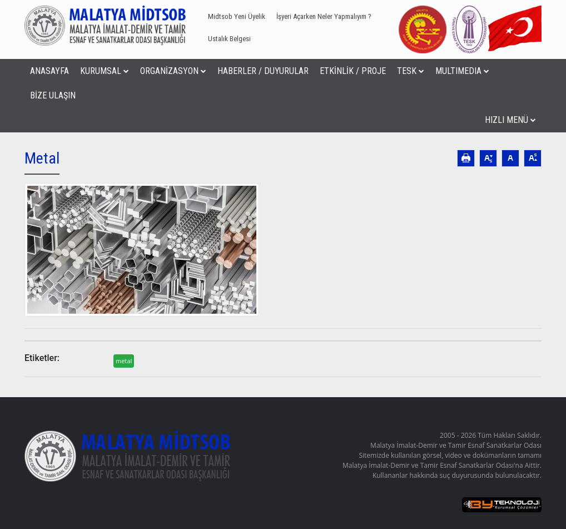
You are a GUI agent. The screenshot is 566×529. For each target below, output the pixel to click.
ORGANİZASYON (173, 71)
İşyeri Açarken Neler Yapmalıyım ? (323, 16)
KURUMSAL (104, 71)
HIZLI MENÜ (510, 120)
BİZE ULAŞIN (53, 95)
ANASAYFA (49, 71)
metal (124, 361)
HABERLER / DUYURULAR (263, 71)
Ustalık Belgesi (229, 38)
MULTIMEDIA (462, 71)
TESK (410, 71)
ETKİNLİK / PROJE (353, 71)
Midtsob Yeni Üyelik (236, 16)
